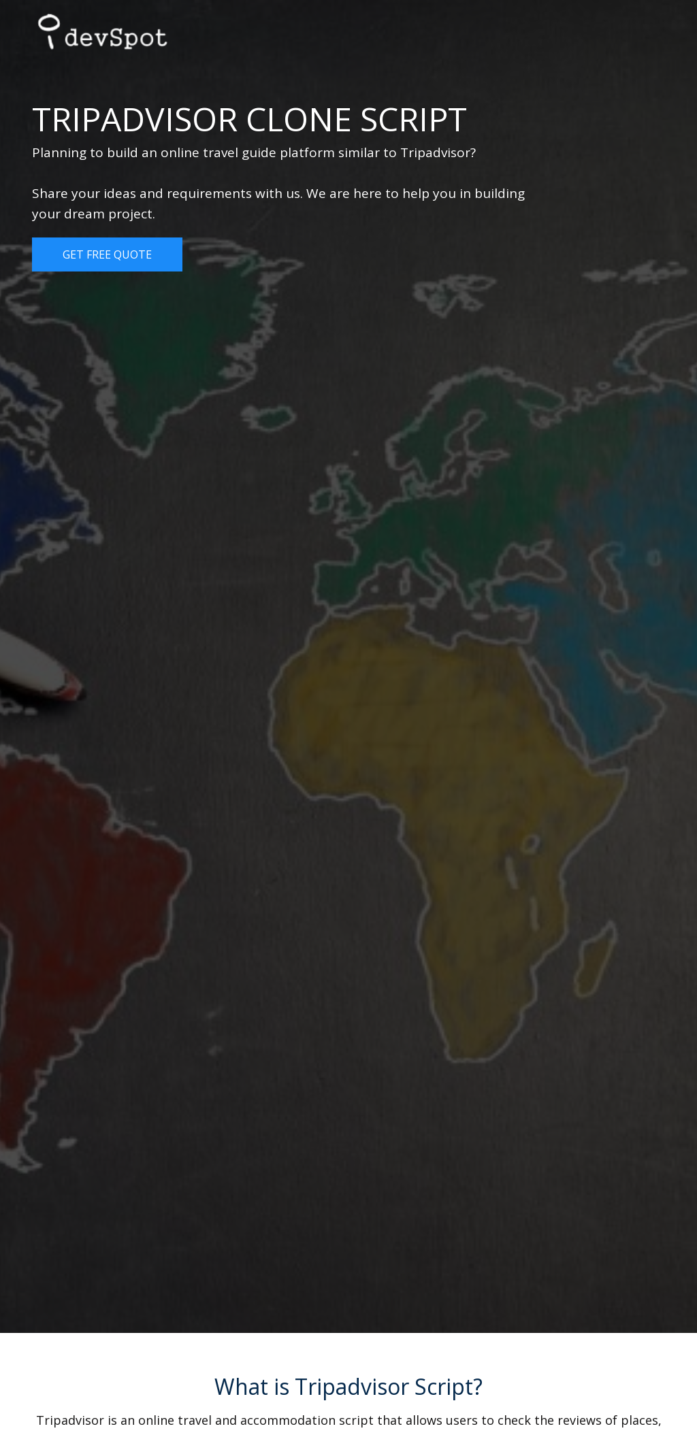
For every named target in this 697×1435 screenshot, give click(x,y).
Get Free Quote (107, 254)
